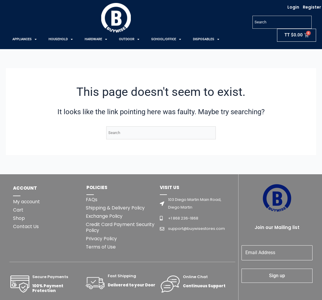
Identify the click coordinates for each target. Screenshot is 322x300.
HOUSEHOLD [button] (61, 39)
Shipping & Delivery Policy (115, 207)
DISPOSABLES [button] (206, 39)
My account (27, 201)
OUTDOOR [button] (129, 39)
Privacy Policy (102, 238)
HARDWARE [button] (96, 39)
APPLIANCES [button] (24, 39)
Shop (19, 218)
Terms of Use (101, 246)
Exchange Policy (104, 216)
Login (293, 7)
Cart (18, 210)
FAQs (92, 199)
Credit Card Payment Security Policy (121, 227)
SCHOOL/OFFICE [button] (166, 39)
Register (312, 7)
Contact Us (26, 226)
